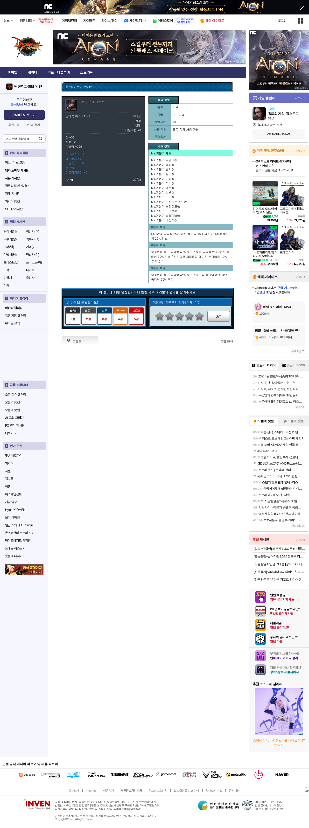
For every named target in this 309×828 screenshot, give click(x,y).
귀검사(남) (10, 231)
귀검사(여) (32, 231)
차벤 (8, 471)
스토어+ (300, 151)
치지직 (9, 463)
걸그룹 (9, 479)
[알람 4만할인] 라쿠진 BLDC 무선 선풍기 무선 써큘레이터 (279, 548)
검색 (40, 138)
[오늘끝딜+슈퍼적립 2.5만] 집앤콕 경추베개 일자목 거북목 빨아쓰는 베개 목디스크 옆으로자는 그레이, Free (279, 556)
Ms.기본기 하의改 (162, 183)
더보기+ (300, 98)
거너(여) (31, 247)
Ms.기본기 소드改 (162, 197)
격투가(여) (32, 239)
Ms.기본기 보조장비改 (165, 215)
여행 (8, 486)
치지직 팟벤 (12, 201)
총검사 (30, 278)
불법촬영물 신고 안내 (186, 790)
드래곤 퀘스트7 (14, 548)
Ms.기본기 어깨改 (162, 178)
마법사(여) (32, 255)
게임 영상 (11, 502)
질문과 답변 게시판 (17, 186)
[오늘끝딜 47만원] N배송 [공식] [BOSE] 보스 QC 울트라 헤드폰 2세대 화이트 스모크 (279, 564)
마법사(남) (10, 255)
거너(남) (9, 247)
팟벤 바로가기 (13, 456)
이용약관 (108, 790)
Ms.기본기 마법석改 (164, 220)
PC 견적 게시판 (14, 425)
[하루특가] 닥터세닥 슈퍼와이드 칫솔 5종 (279, 572)
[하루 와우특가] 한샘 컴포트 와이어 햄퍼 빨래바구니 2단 (279, 579)
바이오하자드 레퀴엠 (18, 541)
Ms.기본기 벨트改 (162, 188)
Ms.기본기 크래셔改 (164, 211)
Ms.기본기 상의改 (162, 174)
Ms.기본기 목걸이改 (164, 160)
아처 (6, 285)
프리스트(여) (34, 262)
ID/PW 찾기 (32, 125)
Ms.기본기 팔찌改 (162, 164)
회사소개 (73, 790)
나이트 (30, 270)
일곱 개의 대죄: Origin (19, 525)
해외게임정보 (13, 494)
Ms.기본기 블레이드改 (165, 206)
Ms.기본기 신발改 (162, 192)
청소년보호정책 (157, 790)
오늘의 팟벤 (12, 410)
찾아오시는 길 (214, 790)
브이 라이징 (12, 517)
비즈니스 (91, 790)
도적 (6, 270)
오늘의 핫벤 (12, 402)
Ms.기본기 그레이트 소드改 (169, 202)
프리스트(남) (12, 262)
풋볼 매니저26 (14, 556)
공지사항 (234, 790)
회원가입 (13, 125)
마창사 (8, 278)
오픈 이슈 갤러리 (15, 395)
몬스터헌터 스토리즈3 (19, 533)
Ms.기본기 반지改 (162, 169)
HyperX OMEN (15, 510)
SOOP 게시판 (13, 209)
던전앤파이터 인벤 (28, 86)
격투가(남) (10, 239)
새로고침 (296, 351)
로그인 (282, 21)
